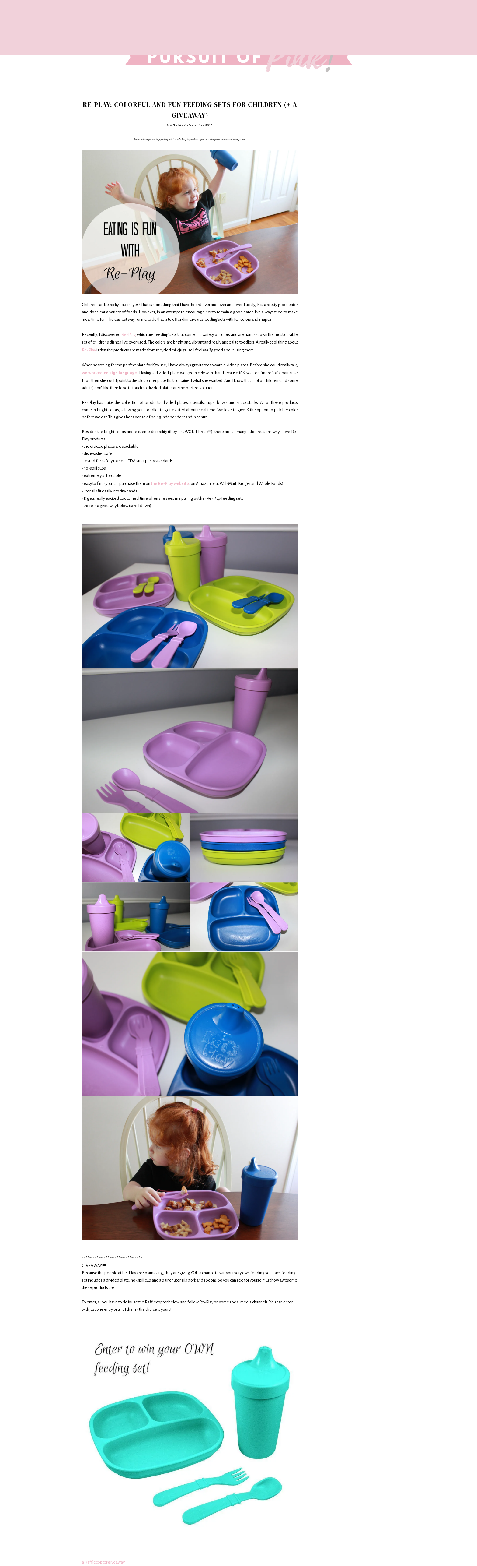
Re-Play (128, 334)
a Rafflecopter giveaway (103, 1562)
